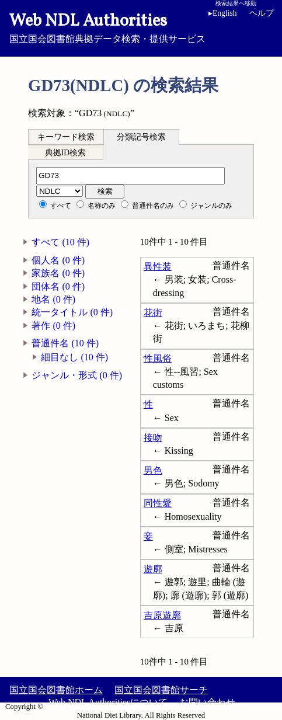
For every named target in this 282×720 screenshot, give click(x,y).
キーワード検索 (66, 137)
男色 (153, 470)
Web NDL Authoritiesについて (108, 702)
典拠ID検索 (65, 152)
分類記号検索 (141, 137)
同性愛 (158, 503)
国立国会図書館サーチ (161, 690)
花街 (153, 313)
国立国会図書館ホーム (56, 690)
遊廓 (153, 569)
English (225, 13)
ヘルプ (261, 13)
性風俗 (158, 358)
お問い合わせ (207, 702)
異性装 (158, 267)
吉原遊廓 (162, 615)
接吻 (153, 438)
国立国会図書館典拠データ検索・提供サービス (141, 27)
